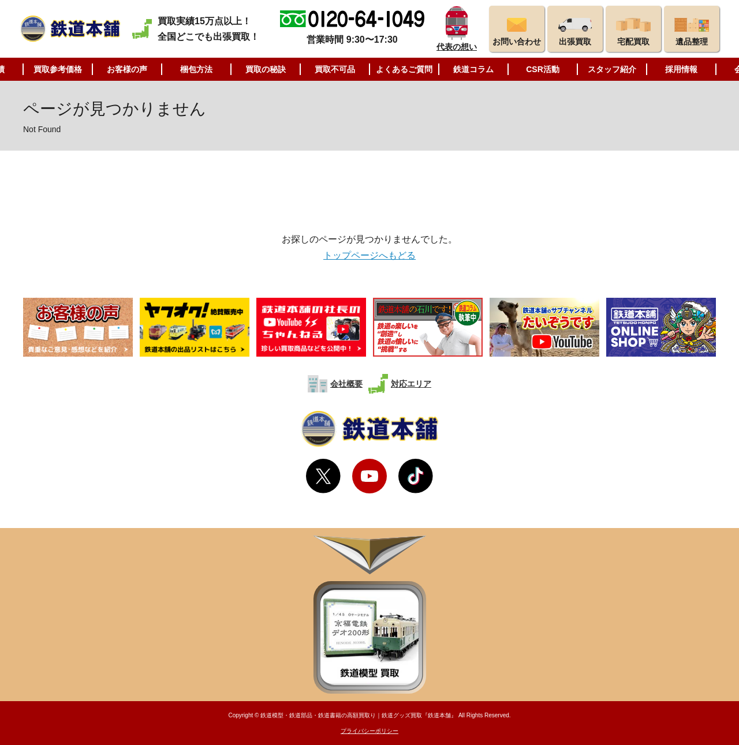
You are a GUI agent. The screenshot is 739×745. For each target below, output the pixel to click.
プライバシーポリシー (369, 731)
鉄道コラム (473, 69)
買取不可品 (335, 69)
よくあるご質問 (404, 69)
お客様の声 (127, 69)
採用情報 (681, 69)
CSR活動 (542, 69)
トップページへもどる (369, 255)
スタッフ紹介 (612, 69)
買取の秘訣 (265, 69)
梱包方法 (196, 69)
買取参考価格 (57, 69)
